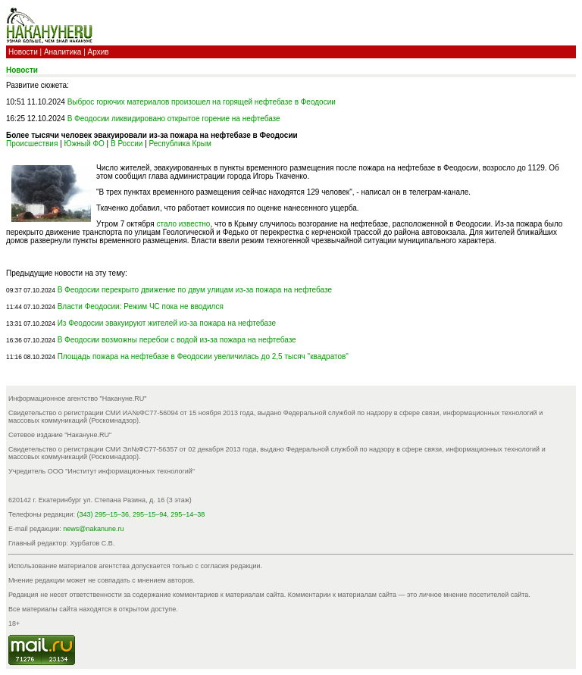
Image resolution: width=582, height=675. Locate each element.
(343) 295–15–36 (103, 514)
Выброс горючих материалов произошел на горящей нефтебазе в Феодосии (201, 102)
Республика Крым (180, 143)
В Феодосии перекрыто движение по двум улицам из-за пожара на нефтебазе (195, 290)
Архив (98, 52)
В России (126, 143)
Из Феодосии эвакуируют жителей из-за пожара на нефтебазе (167, 323)
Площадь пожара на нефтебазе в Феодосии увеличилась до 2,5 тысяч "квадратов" (203, 356)
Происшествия (32, 143)
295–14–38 (188, 514)
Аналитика (63, 52)
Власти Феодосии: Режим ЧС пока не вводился (141, 306)
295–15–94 (150, 514)
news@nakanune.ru (93, 529)
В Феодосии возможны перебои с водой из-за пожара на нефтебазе (177, 340)
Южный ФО (84, 143)
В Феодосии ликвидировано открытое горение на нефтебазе (173, 118)
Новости (23, 52)
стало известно (183, 224)
